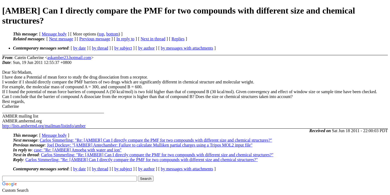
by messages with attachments (187, 48)
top (101, 34)
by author (146, 48)
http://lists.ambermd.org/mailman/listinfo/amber (44, 125)
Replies (177, 39)
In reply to (125, 39)
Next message (61, 39)
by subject (123, 48)
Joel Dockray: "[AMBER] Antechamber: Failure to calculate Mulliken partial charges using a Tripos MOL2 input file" (149, 145)
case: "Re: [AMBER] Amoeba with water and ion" (78, 150)
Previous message (94, 39)
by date (79, 48)
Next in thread (153, 39)
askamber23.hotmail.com (69, 57)
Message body (54, 34)
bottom (112, 34)
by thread (100, 48)
